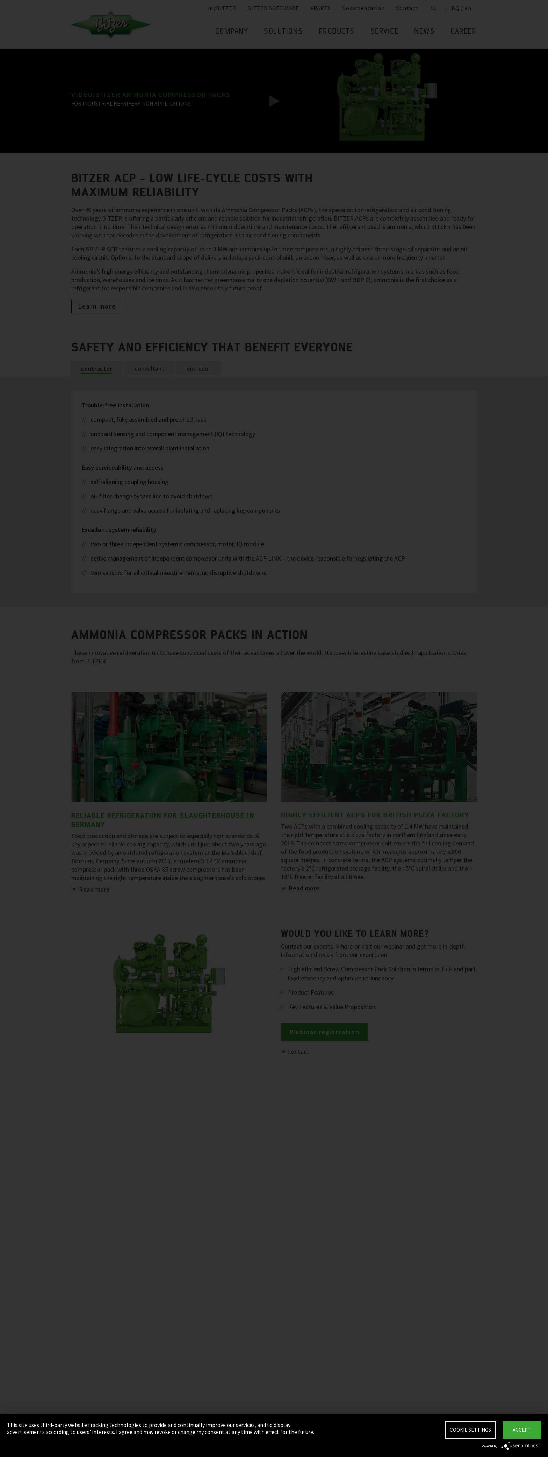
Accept (522, 1430)
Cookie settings (470, 1430)
